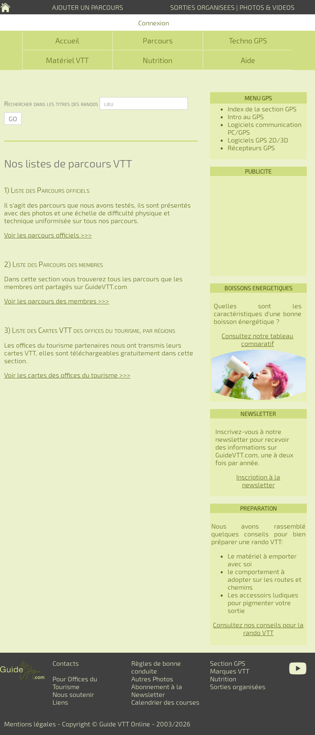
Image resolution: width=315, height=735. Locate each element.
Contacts (65, 663)
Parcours (158, 40)
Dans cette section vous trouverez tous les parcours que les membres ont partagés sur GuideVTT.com (93, 282)
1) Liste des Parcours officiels (46, 189)
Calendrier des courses (165, 702)
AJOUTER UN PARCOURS (87, 7)
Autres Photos (152, 679)
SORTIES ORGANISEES (202, 7)
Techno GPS (248, 40)
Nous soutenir (73, 694)
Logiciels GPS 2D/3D (258, 140)
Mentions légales (30, 724)
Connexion (153, 23)
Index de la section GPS (262, 109)
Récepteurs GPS (251, 148)
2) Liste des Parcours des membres (53, 264)
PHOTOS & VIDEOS (267, 7)
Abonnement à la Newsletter (156, 690)
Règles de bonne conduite (156, 667)
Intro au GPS (246, 116)
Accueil (67, 40)
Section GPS (227, 663)
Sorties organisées (237, 686)
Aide (248, 60)
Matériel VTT (67, 60)
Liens (60, 702)
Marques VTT (229, 671)
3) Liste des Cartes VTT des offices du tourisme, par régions (89, 330)
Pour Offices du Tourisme (74, 682)
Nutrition (157, 60)
